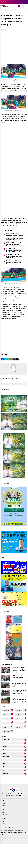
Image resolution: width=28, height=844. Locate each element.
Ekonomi (8, 714)
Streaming (8, 731)
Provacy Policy (16, 793)
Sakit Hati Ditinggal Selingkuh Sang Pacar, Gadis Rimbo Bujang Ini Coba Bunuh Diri (19, 692)
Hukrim (21, 714)
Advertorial (7, 12)
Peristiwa (8, 723)
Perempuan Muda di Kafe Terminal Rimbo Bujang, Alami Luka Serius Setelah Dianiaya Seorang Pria (19, 669)
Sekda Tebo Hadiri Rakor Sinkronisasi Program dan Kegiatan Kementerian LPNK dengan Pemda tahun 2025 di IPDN (14, 250)
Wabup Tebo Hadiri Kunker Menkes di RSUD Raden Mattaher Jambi (14, 239)
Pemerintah (21, 718)
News (8, 718)
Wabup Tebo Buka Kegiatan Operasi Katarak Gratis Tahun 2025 (14, 234)
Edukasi (21, 710)
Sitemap (20, 795)
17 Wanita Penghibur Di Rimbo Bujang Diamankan (19, 684)
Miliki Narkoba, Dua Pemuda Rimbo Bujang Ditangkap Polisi (19, 676)
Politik (21, 723)
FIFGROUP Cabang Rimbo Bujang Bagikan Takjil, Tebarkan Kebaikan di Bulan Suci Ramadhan (14, 256)
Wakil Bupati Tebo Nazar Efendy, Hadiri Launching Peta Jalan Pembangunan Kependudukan (13, 244)
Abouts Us (4, 793)
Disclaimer (23, 793)
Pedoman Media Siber (11, 795)
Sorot (21, 727)
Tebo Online (11, 840)
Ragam (8, 727)
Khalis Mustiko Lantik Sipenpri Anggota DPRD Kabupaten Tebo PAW (13, 262)
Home (2, 12)
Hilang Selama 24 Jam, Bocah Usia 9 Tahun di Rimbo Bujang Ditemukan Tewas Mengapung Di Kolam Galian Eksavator (19, 699)
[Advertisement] (14, 47)
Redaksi (10, 793)
